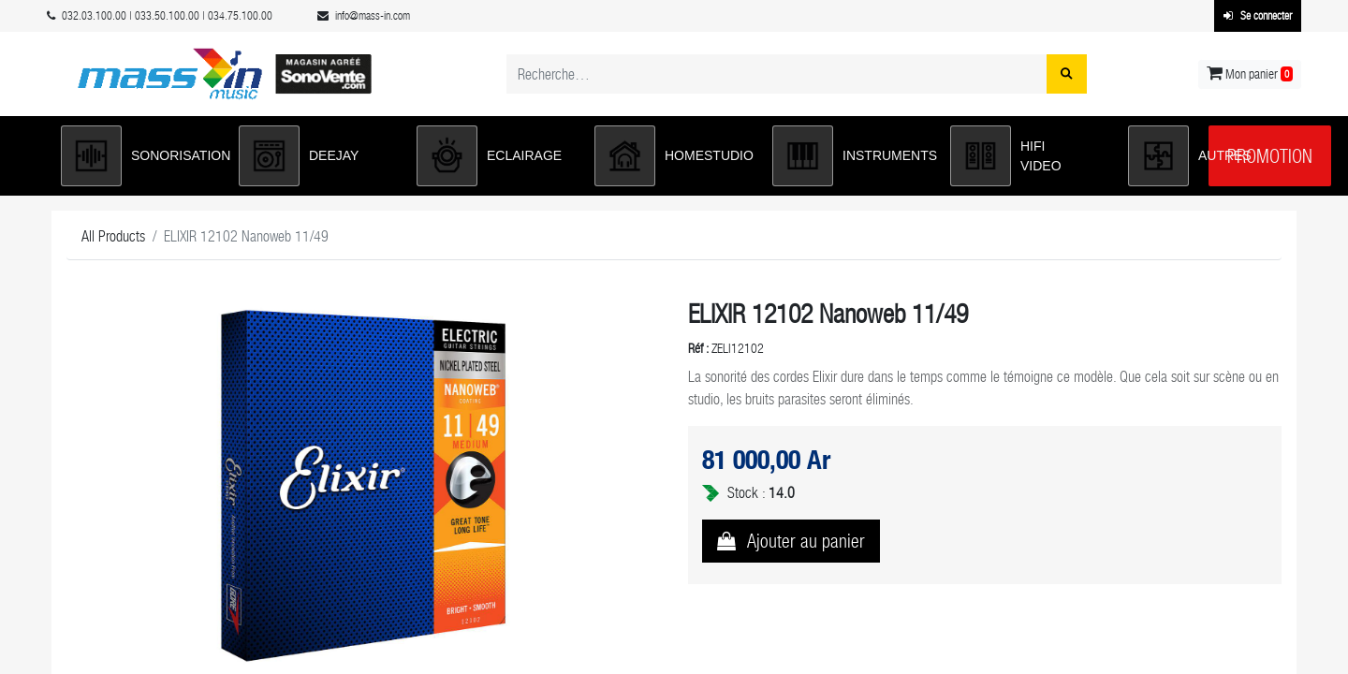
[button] (140, 156)
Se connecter (1257, 15)
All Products (113, 236)
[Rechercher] (1067, 74)
